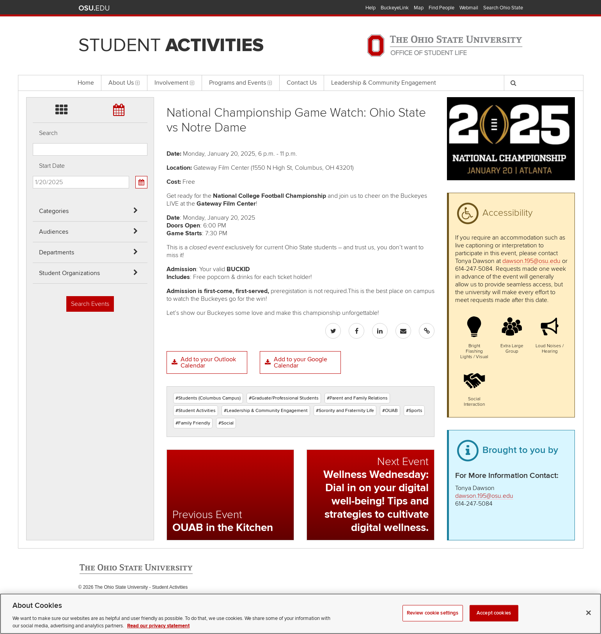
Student (171, 45)
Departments (56, 252)
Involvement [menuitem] (174, 83)
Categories (54, 211)
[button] (474, 336)
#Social (226, 423)
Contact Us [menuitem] (302, 83)
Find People (441, 8)
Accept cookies (494, 622)
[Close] (588, 622)
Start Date (52, 166)
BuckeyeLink (395, 8)
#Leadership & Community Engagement (266, 411)
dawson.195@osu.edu (531, 261)
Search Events (90, 304)
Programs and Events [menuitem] (240, 83)
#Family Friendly (193, 423)
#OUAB (390, 411)
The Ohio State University (94, 8)
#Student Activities (196, 411)
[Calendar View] (141, 182)
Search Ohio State (503, 8)
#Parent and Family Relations (357, 398)
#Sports (414, 411)
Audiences (53, 232)
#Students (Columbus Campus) (208, 398)
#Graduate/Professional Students (284, 398)
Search (48, 133)
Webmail (468, 8)
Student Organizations (69, 273)
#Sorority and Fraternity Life (345, 411)
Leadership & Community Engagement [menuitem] (383, 83)
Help (370, 8)
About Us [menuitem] (124, 83)
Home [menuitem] (86, 83)
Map (419, 8)
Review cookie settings (433, 622)
